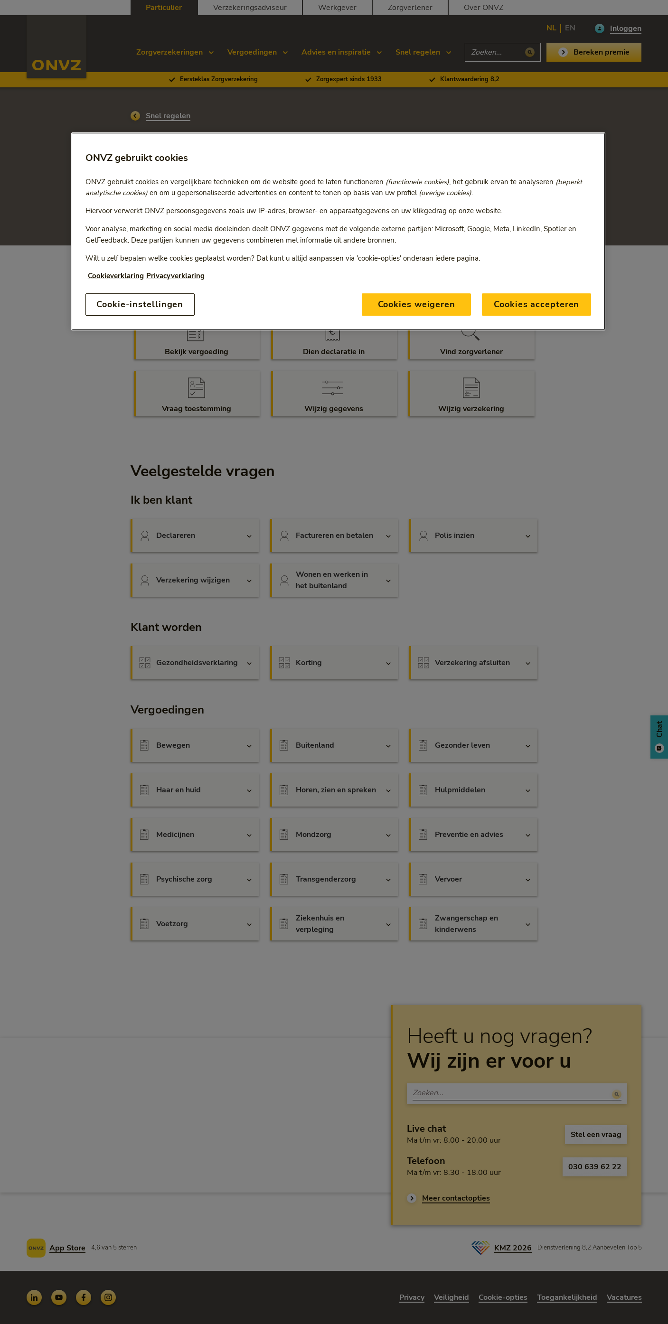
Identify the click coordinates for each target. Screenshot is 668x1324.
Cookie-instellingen (139, 304)
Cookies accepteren (536, 304)
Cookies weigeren (416, 304)
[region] (338, 231)
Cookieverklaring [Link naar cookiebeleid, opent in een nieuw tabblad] (116, 276)
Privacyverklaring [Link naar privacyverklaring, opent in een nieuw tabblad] (175, 276)
